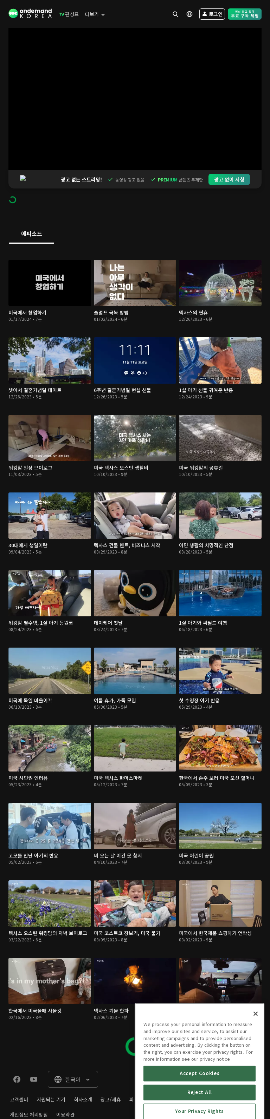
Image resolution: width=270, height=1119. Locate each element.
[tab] (31, 216)
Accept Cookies (199, 1104)
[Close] (255, 1045)
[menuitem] (67, 14)
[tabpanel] (135, 636)
